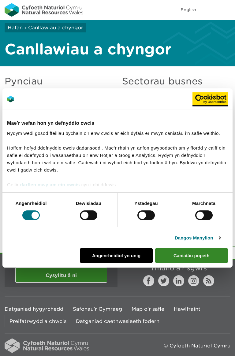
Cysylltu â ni (61, 275)
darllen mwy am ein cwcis (50, 184)
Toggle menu (226, 10)
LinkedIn (178, 280)
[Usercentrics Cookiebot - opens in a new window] (210, 99)
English (188, 10)
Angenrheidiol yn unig (116, 255)
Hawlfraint (187, 309)
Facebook (148, 280)
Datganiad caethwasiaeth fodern (117, 321)
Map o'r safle (148, 309)
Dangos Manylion (194, 237)
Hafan (15, 27)
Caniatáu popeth (191, 255)
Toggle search (209, 10)
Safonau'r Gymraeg (97, 309)
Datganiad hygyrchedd (34, 309)
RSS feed (208, 280)
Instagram (193, 280)
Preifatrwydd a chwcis (37, 321)
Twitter (163, 280)
